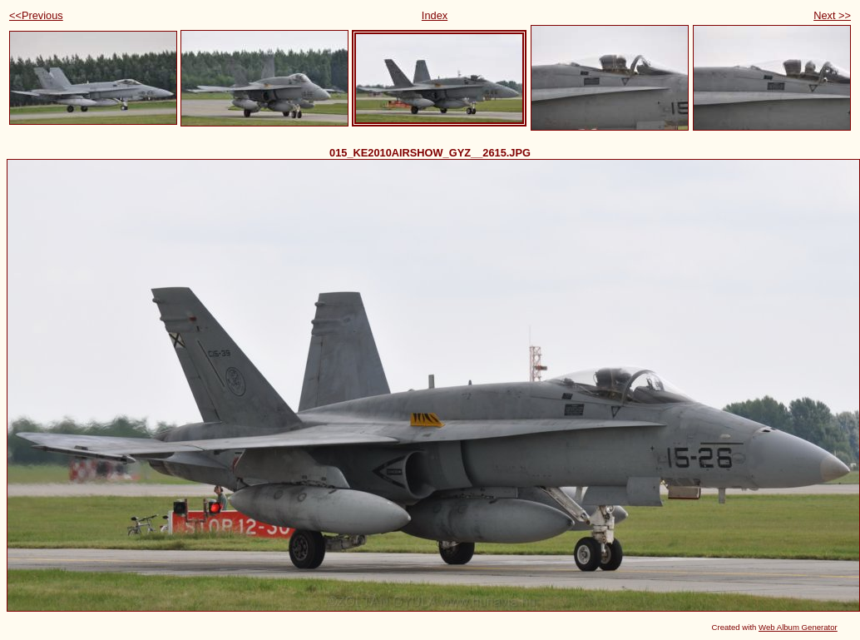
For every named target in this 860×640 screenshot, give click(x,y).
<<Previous (36, 15)
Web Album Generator (798, 627)
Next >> (832, 15)
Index (434, 15)
